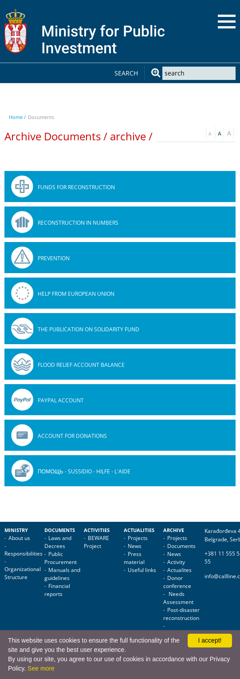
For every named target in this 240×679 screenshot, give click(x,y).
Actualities (139, 530)
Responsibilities (23, 553)
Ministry (16, 530)
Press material (134, 558)
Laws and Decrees (57, 542)
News (135, 546)
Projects (138, 538)
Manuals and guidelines (62, 574)
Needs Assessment (178, 598)
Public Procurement (60, 558)
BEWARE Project (96, 542)
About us (19, 538)
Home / (17, 117)
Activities (97, 530)
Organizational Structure (22, 573)
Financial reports (57, 590)
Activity (176, 562)
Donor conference (177, 582)
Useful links (142, 570)
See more (41, 668)
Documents (59, 530)
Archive (173, 530)
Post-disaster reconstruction (181, 614)
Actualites (179, 570)
